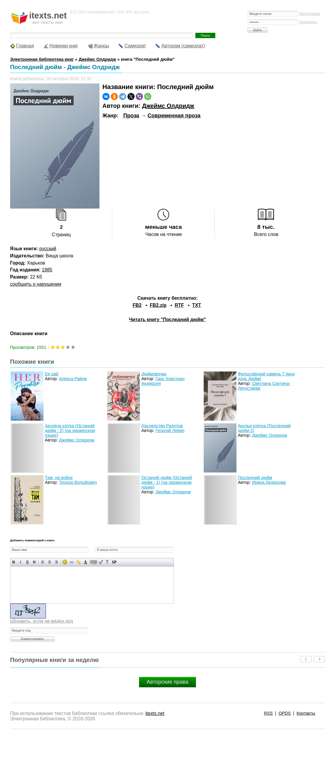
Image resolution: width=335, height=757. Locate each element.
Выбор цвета (85, 562)
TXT (196, 305)
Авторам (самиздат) (183, 45)
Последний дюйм (255, 477)
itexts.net (154, 713)
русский (47, 248)
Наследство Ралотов (162, 425)
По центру (49, 562)
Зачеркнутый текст (34, 562)
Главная (25, 45)
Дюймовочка (153, 373)
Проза (131, 116)
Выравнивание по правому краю (56, 562)
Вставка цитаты (100, 562)
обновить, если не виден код (41, 621)
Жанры (101, 45)
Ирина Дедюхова (269, 482)
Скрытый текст (93, 562)
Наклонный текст (20, 562)
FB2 (137, 305)
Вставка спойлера (114, 562)
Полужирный (13, 562)
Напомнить (308, 22)
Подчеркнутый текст (27, 562)
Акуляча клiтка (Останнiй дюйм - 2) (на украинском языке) (70, 430)
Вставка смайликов (64, 562)
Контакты (306, 713)
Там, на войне (59, 477)
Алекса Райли (73, 378)
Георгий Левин (169, 430)
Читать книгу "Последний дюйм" (167, 319)
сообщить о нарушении (35, 284)
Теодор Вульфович (78, 482)
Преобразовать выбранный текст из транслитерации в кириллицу (107, 562)
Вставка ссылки (71, 562)
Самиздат (135, 45)
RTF (179, 305)
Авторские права (167, 682)
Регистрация (309, 14)
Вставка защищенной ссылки (78, 562)
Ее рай (52, 373)
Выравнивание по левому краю (42, 562)
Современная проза (173, 116)
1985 (47, 269)
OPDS (285, 713)
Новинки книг (63, 45)
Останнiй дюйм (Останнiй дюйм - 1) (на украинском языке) (166, 482)
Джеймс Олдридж (168, 105)
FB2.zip (158, 305)
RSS (268, 713)
